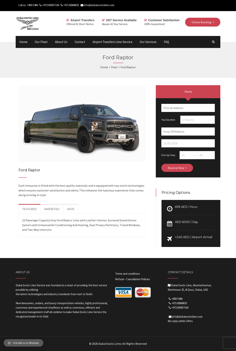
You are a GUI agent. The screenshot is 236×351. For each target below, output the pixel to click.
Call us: (22, 5)
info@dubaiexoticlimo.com (99, 5)
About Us (61, 42)
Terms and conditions (127, 273)
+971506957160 (50, 5)
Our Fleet (41, 42)
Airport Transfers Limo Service (112, 42)
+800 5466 (32, 5)
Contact (80, 42)
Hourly (188, 91)
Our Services (148, 42)
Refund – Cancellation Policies (132, 279)
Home (23, 42)
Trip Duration (168, 119)
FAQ (166, 42)
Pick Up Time (168, 154)
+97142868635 (71, 5)
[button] (23, 343)
